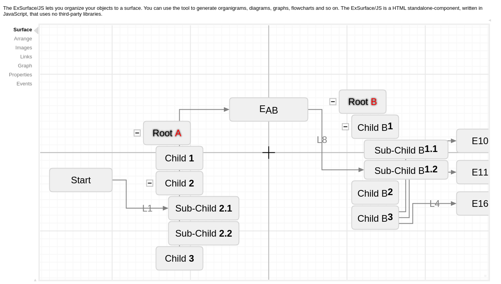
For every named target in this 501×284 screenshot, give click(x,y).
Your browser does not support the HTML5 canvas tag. (264, 152)
